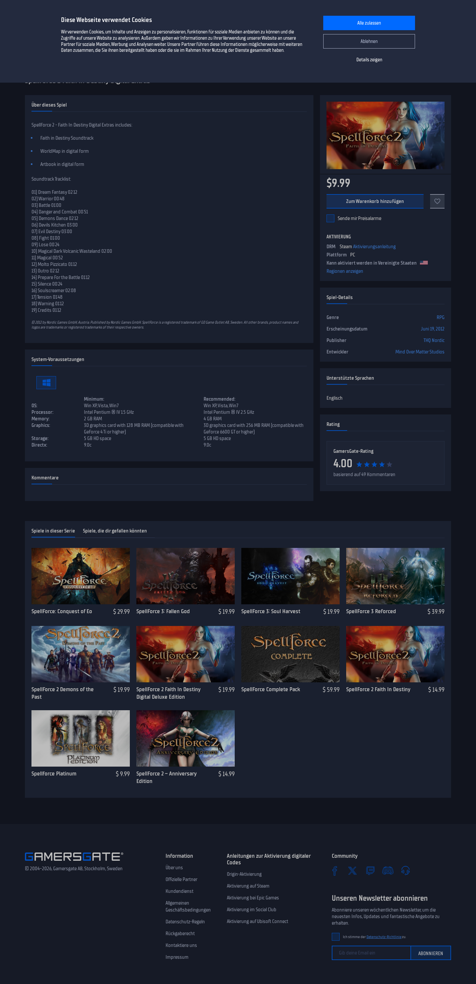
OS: (34, 405)
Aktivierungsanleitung (374, 246)
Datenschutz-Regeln (185, 921)
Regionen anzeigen (345, 271)
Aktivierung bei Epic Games (253, 897)
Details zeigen (369, 60)
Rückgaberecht (180, 933)
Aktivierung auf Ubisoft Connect (257, 921)
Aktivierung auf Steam (248, 886)
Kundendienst (179, 891)
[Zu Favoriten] (437, 201)
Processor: (42, 412)
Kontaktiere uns (181, 945)
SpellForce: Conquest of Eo (61, 611)
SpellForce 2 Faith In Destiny (378, 689)
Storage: (40, 438)
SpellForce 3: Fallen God (163, 611)
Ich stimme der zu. (374, 936)
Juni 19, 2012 (433, 329)
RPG (441, 317)
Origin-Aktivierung (244, 874)
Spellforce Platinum (53, 773)
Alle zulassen (369, 23)
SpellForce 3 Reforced (371, 611)
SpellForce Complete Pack (270, 689)
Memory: (40, 418)
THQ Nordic (434, 340)
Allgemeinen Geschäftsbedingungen (188, 906)
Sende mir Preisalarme (359, 218)
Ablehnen (369, 41)
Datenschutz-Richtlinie (384, 936)
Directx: (39, 445)
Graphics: (40, 425)
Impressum (177, 957)
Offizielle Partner (181, 879)
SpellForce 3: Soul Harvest (270, 611)
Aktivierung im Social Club (251, 909)
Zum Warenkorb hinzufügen (375, 201)
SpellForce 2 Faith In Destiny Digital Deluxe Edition (168, 693)
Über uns (174, 867)
